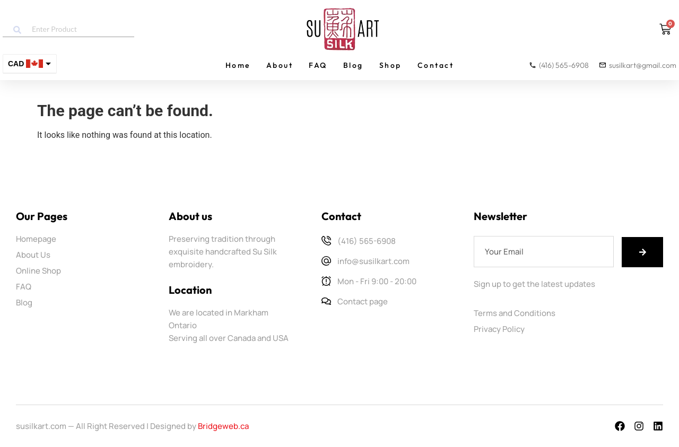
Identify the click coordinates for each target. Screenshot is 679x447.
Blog (353, 65)
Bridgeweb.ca (223, 426)
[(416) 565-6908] (326, 241)
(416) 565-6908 (366, 241)
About (279, 65)
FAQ (318, 65)
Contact (435, 65)
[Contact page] (326, 301)
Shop (390, 65)
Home (237, 65)
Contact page (362, 301)
